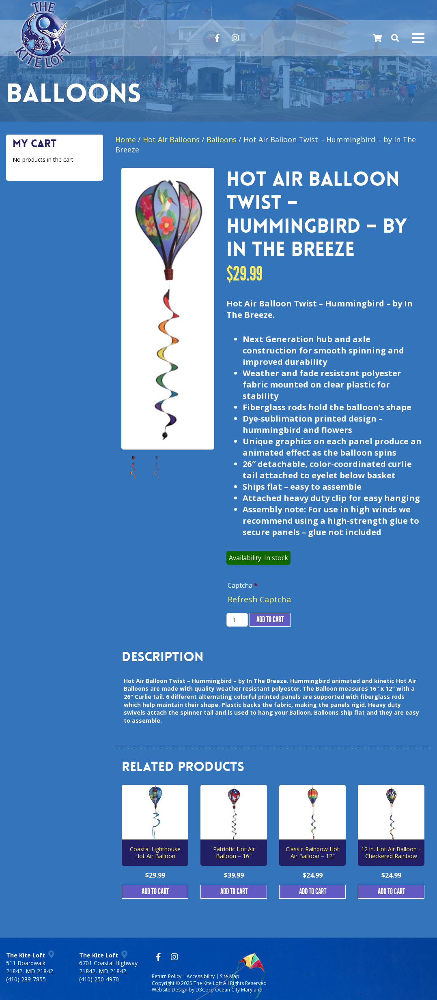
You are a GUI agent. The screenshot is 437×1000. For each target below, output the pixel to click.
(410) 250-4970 (99, 979)
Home (125, 139)
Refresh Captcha (259, 599)
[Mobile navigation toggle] (418, 38)
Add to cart (270, 619)
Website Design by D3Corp (183, 989)
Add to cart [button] (155, 891)
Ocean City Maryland (239, 989)
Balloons (222, 139)
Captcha (243, 585)
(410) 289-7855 (26, 979)
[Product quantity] (237, 620)
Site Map (229, 976)
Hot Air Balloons (171, 139)
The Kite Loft (208, 983)
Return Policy (166, 976)
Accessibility (201, 976)
